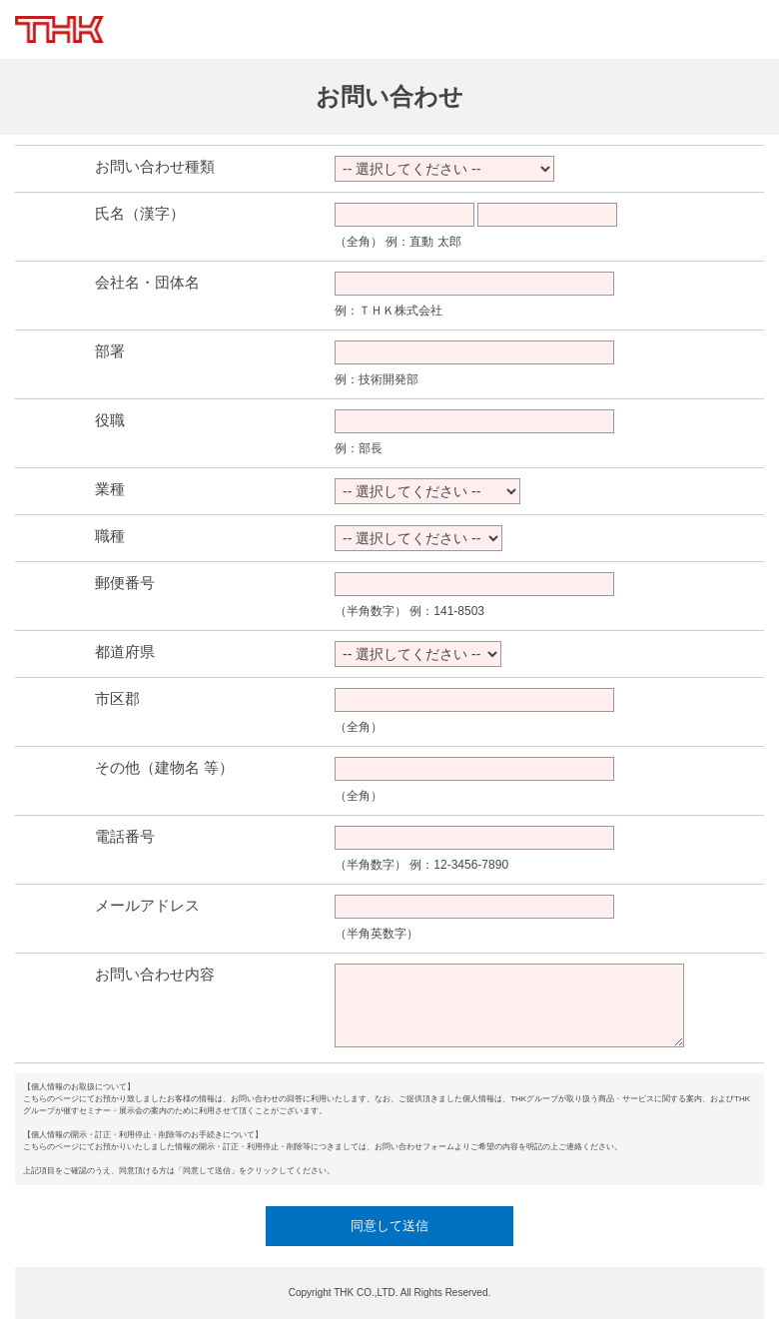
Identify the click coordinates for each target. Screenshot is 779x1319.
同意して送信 (389, 1225)
